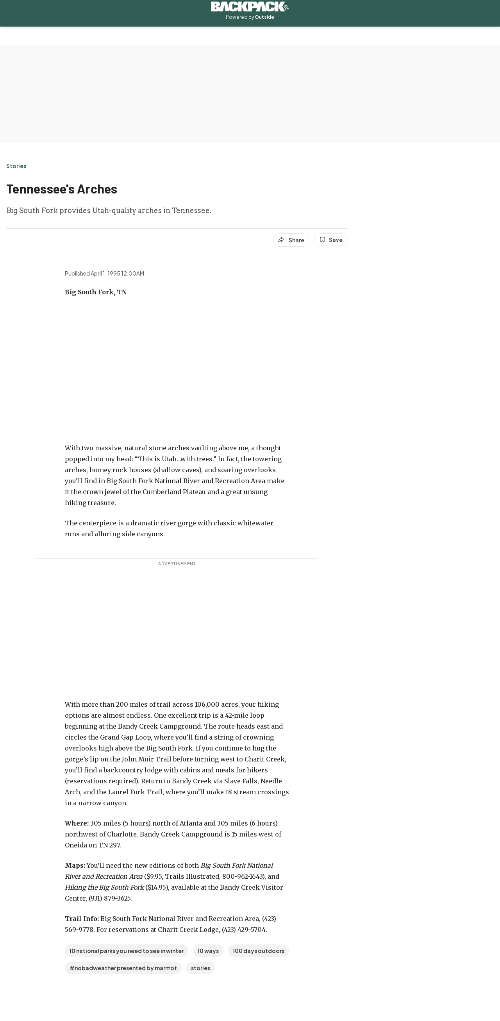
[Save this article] (331, 239)
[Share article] (291, 240)
